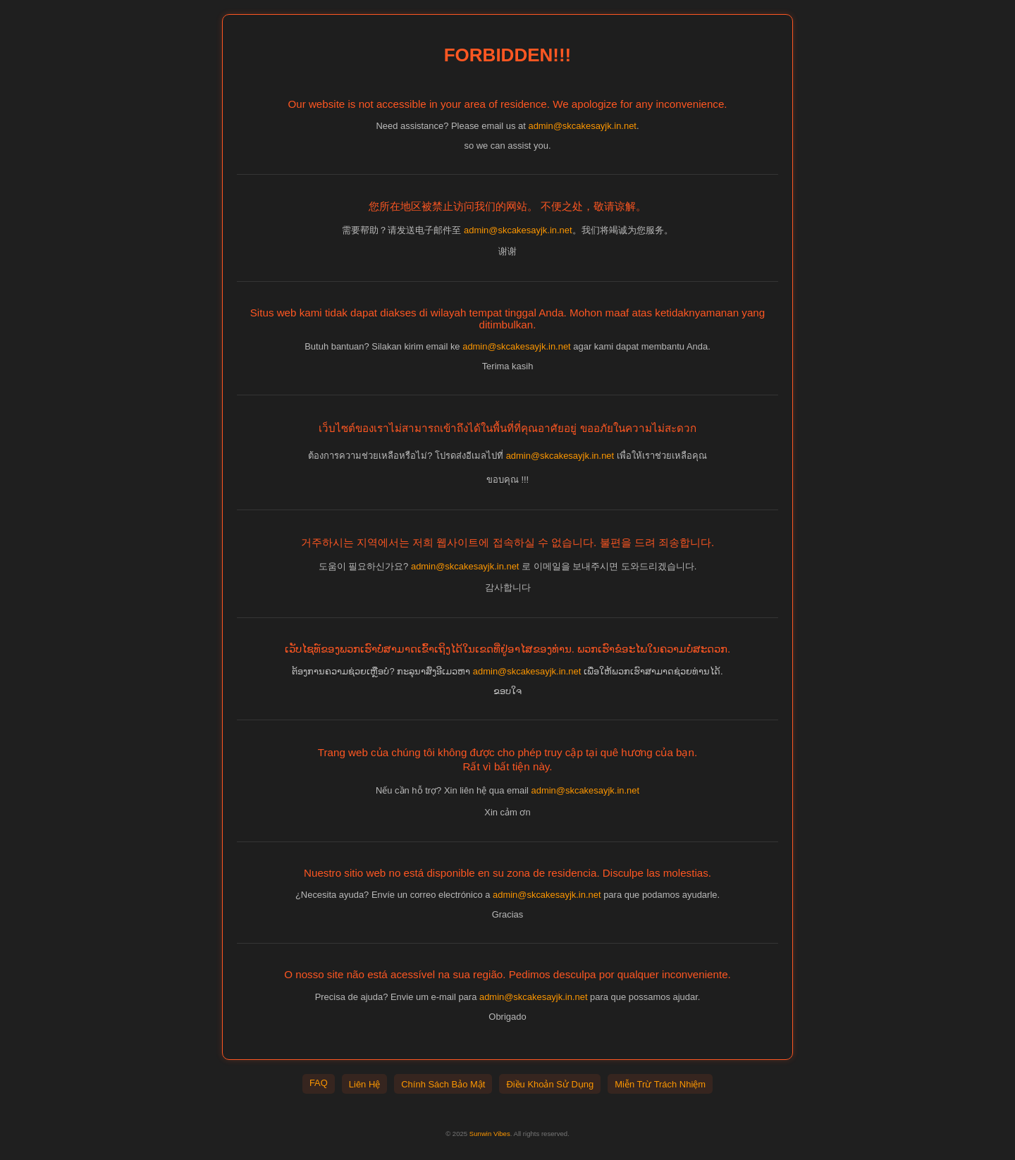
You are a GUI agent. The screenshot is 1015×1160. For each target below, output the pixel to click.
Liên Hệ (364, 1084)
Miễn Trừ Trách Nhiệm (660, 1084)
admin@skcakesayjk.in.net (582, 126)
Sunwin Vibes (489, 1133)
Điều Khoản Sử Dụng (549, 1084)
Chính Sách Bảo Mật (443, 1084)
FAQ (318, 1083)
